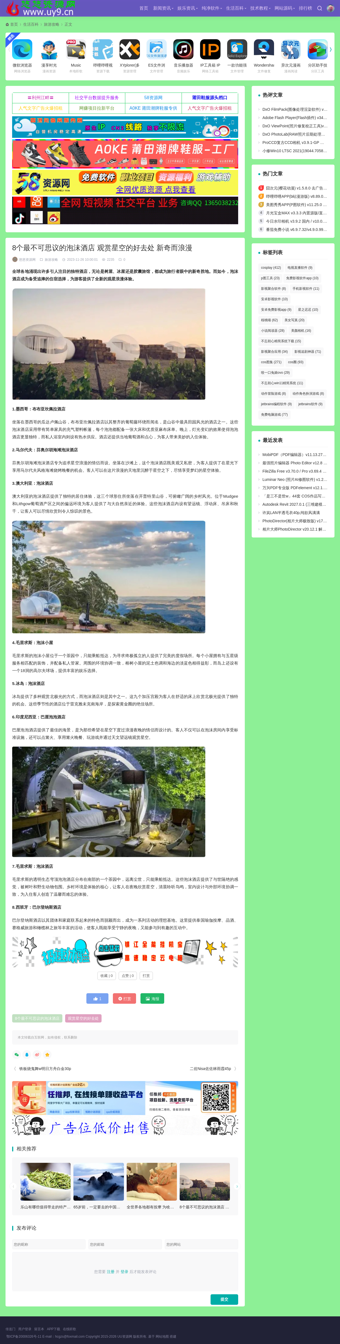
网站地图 (162, 1336)
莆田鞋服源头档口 (209, 97)
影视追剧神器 (307, 352)
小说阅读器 (273, 331)
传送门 (10, 1329)
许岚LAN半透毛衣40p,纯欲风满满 (291, 512)
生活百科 (235, 8)
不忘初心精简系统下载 (281, 341)
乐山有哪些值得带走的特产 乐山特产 (51, 1207)
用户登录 (24, 1329)
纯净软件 (210, 8)
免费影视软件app (302, 278)
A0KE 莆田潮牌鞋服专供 (153, 108)
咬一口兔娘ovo (275, 373)
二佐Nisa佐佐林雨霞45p (210, 1068)
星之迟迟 (308, 310)
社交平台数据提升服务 (97, 97)
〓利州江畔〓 (40, 97)
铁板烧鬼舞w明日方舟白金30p (45, 1068)
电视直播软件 (300, 268)
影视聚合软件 (273, 289)
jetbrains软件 (310, 404)
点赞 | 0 (128, 976)
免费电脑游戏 (274, 415)
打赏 (146, 976)
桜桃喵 (269, 320)
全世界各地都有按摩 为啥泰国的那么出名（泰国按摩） (174, 1207)
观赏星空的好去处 (83, 1018)
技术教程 (259, 8)
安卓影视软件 (274, 299)
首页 (143, 8)
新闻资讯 (162, 8)
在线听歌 (69, 1329)
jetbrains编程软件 (276, 404)
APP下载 (53, 1329)
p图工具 (270, 278)
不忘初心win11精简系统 (282, 383)
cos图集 (271, 362)
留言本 (39, 1329)
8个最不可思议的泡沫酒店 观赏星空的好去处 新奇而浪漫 (228, 1207)
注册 (111, 1271)
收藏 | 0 (106, 976)
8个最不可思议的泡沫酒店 (37, 1018)
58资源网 (153, 97)
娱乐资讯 (186, 8)
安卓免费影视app (276, 310)
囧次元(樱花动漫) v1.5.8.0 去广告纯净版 (300, 188)
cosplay (271, 268)
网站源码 (283, 8)
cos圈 (295, 362)
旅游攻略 (51, 24)
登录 (124, 1271)
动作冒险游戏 (273, 394)
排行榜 (305, 8)
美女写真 (295, 320)
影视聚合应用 (274, 352)
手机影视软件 (306, 289)
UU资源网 (124, 1336)
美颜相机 (301, 331)
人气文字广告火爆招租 (40, 108)
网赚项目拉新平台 (97, 108)
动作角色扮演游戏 (308, 394)
